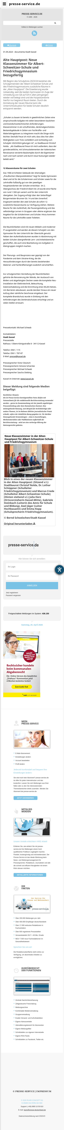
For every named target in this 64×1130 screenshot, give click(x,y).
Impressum (43, 1091)
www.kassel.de (27, 378)
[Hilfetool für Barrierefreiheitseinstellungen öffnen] (59, 569)
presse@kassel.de (17, 356)
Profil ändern (20, 764)
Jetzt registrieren (12, 593)
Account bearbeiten (22, 760)
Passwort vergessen (13, 595)
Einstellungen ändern (23, 757)
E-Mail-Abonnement (22, 753)
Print (49, 45)
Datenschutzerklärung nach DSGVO (32, 1116)
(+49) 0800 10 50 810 (35, 1106)
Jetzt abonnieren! (25, 798)
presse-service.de (32, 13)
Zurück (11, 45)
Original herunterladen (19, 523)
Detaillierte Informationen (30, 875)
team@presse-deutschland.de (35, 1110)
